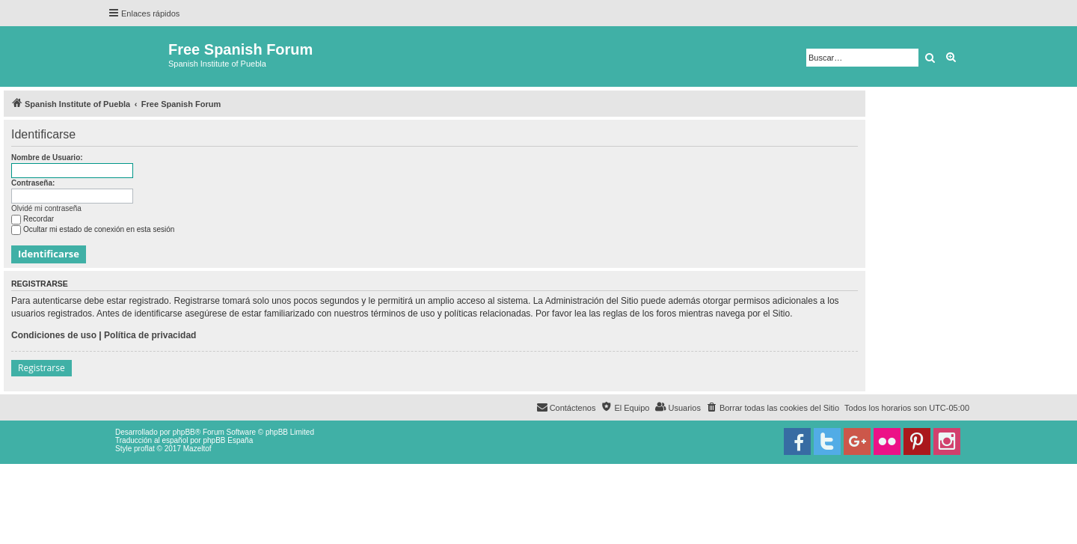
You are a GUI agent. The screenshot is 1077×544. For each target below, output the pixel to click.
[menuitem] (772, 408)
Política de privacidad (150, 335)
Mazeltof (197, 448)
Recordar (32, 219)
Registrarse (41, 367)
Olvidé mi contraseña (46, 208)
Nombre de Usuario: (47, 157)
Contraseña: (33, 183)
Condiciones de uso (53, 335)
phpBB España (228, 440)
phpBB (184, 432)
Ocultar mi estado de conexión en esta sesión (92, 229)
